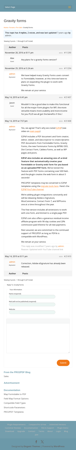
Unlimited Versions (57, 424)
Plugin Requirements (16, 424)
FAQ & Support (47, 428)
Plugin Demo (62, 428)
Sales (6, 376)
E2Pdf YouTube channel (32, 189)
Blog (66, 431)
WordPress (59, 446)
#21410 (67, 256)
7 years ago (62, 32)
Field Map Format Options (16, 398)
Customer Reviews (13, 428)
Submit (63, 363)
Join (36, 434)
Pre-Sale (19, 27)
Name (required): (15, 294)
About (50, 431)
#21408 (67, 121)
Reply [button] (61, 53)
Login (58, 431)
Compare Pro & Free (37, 424)
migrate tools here (49, 186)
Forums (12, 27)
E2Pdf (58, 128)
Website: (12, 309)
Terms (41, 431)
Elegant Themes (32, 446)
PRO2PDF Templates (14, 412)
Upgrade (21, 431)
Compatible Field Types (15, 403)
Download (9, 431)
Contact (31, 431)
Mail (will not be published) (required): (22, 301)
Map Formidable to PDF (15, 394)
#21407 (67, 97)
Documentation (31, 428)
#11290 (67, 52)
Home (6, 27)
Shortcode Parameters (14, 407)
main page (35, 131)
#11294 (67, 68)
